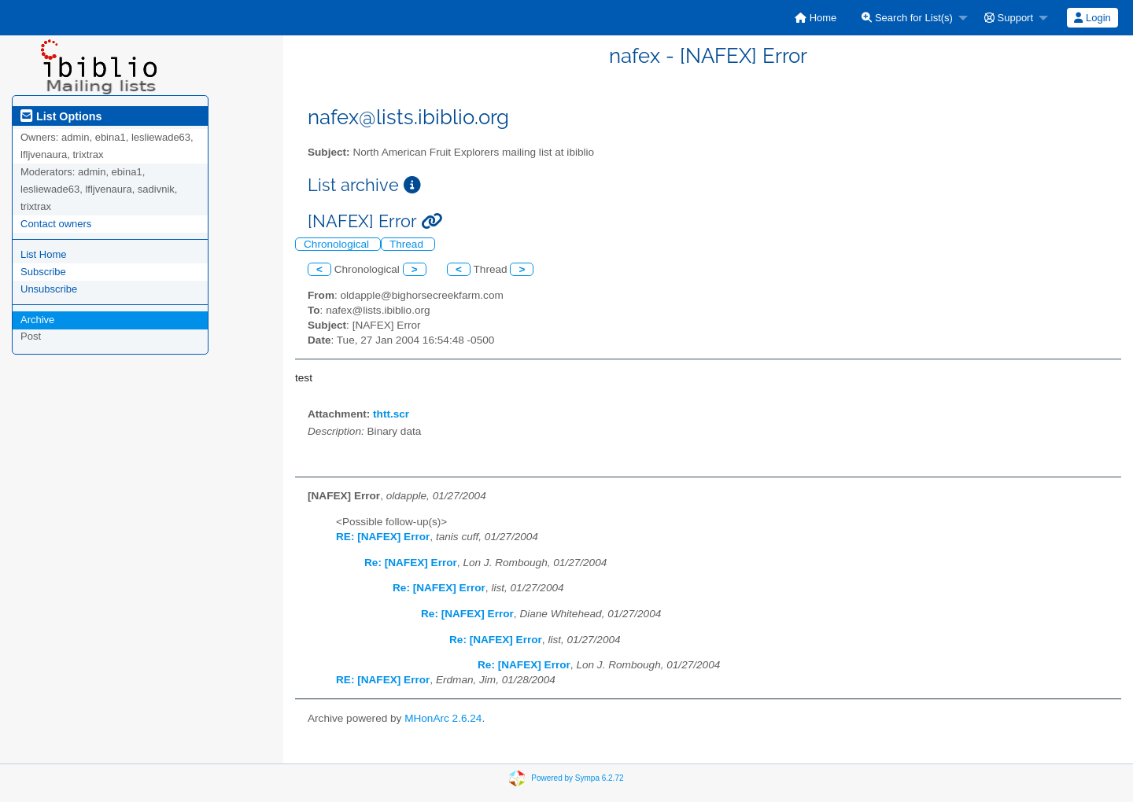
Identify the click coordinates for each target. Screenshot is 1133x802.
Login (1092, 18)
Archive (37, 320)
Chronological (338, 244)
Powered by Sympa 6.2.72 (577, 777)
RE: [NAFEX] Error (383, 537)
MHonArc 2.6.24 (443, 718)
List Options (60, 116)
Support (1008, 18)
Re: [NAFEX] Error (410, 562)
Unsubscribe (48, 289)
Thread (407, 244)
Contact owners (55, 224)
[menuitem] (815, 17)
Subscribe (43, 272)
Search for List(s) (907, 18)
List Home (43, 254)
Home (815, 18)
